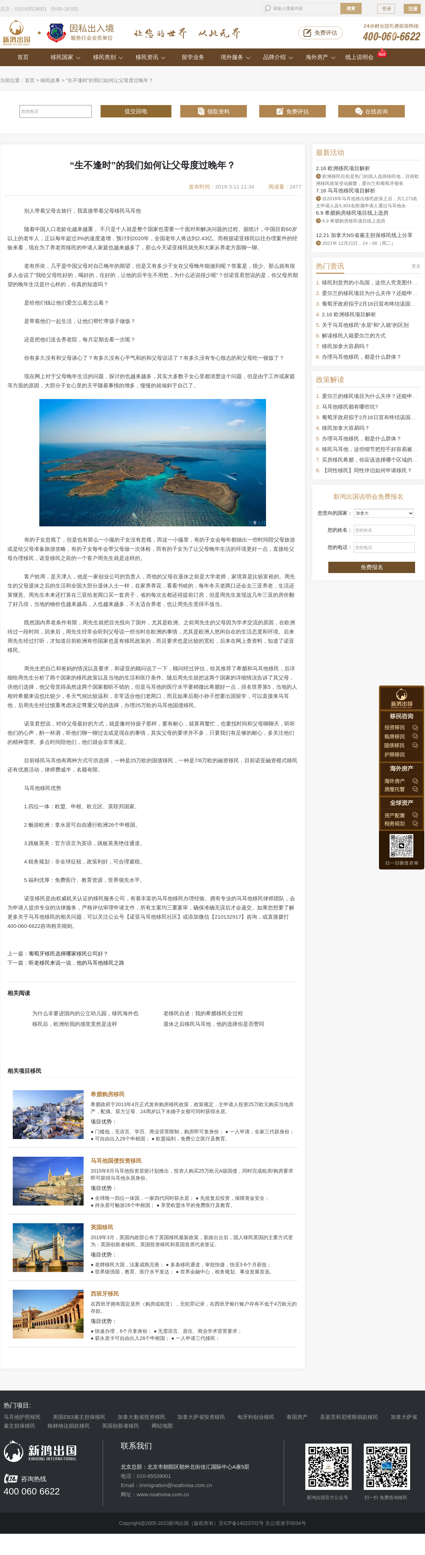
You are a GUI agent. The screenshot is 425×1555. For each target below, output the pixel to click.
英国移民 (102, 1227)
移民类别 (108, 57)
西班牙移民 (105, 1294)
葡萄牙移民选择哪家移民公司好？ (68, 953)
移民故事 (50, 80)
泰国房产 (297, 1417)
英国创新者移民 (120, 1426)
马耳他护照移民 (22, 1417)
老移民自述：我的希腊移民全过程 (203, 1013)
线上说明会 (366, 54)
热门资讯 (330, 266)
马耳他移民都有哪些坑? (350, 407)
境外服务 (236, 57)
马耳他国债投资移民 (116, 1161)
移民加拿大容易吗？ (346, 346)
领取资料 (218, 112)
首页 (23, 57)
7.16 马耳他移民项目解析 (345, 190)
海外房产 (321, 57)
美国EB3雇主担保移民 (79, 1417)
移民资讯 (151, 57)
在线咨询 (376, 112)
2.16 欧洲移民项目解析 (343, 168)
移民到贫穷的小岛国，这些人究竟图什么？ (372, 282)
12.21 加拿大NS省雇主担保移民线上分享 (364, 235)
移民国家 (66, 57)
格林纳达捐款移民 (68, 1426)
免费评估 (325, 33)
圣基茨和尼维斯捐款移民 (349, 1417)
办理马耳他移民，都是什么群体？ (362, 357)
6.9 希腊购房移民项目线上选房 (352, 213)
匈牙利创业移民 (255, 1417)
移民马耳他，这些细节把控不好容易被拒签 (372, 449)
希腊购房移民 (108, 1094)
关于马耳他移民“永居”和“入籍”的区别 (365, 325)
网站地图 (162, 1426)
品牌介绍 (278, 57)
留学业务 (193, 57)
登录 (386, 8)
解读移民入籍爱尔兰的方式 (354, 336)
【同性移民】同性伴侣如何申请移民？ (367, 470)
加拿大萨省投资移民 (201, 1417)
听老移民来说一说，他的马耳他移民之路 (76, 963)
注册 (413, 8)
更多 (416, 266)
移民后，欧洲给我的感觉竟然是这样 (74, 1024)
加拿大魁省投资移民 (141, 1417)
